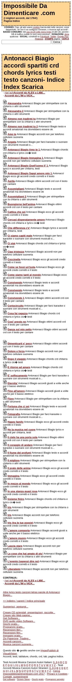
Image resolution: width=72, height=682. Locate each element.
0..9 (55, 662)
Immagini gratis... (12, 635)
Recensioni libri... (12, 629)
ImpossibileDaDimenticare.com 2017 (24, 673)
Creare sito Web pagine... (17, 615)
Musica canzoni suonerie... (18, 644)
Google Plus (62, 36)
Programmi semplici (55, 679)
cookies (36, 27)
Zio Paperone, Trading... (17, 638)
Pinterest (39, 39)
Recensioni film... (12, 632)
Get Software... (11, 618)
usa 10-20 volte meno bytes (38, 32)
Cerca (56, 670)
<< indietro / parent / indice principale (24, 600)
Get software (9, 679)
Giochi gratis (38, 679)
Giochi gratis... (11, 624)
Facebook (44, 36)
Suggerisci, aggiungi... (15, 606)
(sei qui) (25, 92)
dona (67, 34)
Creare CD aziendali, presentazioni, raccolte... (29, 612)
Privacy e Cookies (57, 673)
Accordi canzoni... (13, 641)
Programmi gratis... (14, 626)
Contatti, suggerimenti (15, 676)
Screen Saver (23, 679)
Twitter (53, 36)
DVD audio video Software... (19, 621)
